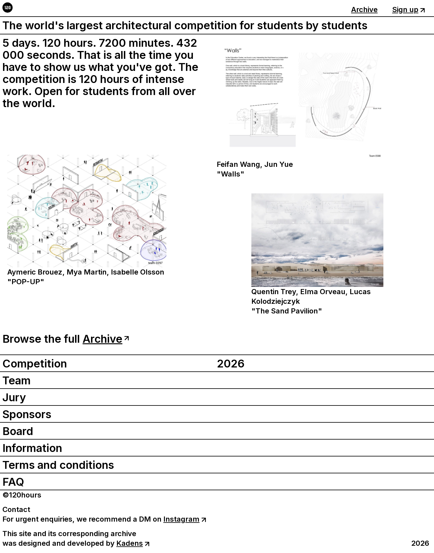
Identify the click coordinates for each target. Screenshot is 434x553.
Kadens (132, 543)
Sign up (408, 9)
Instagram (184, 519)
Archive (364, 9)
